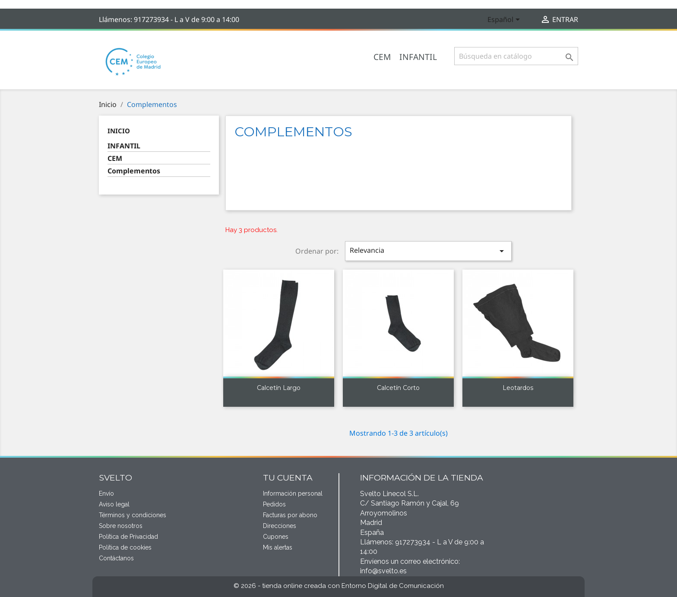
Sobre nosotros (120, 525)
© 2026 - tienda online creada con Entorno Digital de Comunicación (339, 586)
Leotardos (518, 388)
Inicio (119, 130)
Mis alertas (277, 547)
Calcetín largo (279, 388)
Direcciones (279, 525)
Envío (106, 493)
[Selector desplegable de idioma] (505, 20)
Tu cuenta (288, 477)
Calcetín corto (398, 388)
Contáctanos (116, 558)
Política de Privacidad (128, 536)
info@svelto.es (383, 571)
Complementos (134, 171)
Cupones (275, 536)
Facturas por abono (290, 515)
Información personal (293, 493)
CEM (382, 57)
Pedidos (274, 504)
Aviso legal (114, 504)
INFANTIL (418, 57)
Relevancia (428, 250)
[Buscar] (516, 56)
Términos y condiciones (132, 515)
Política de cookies (125, 547)
